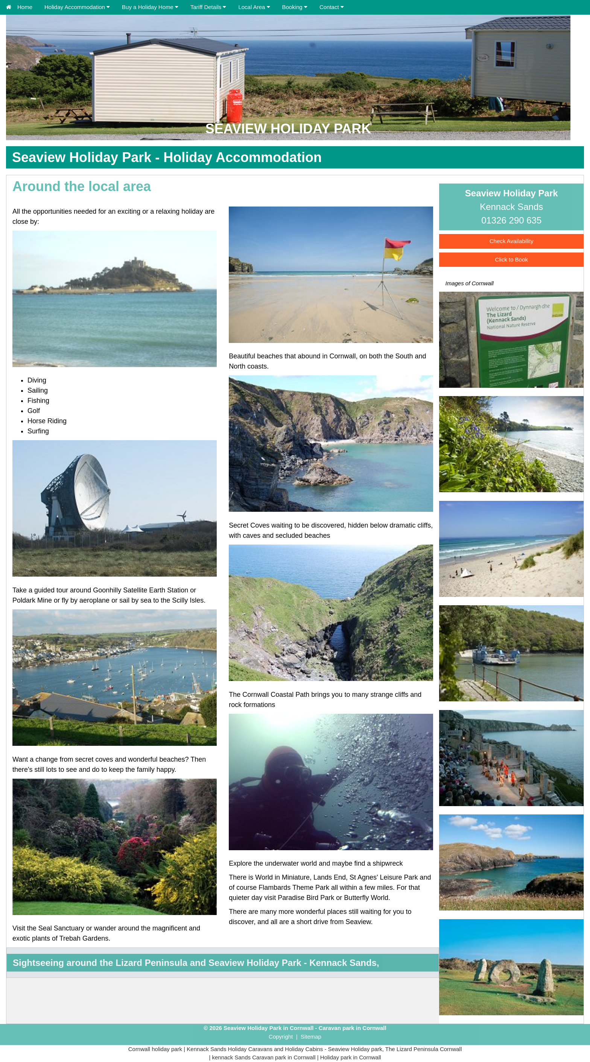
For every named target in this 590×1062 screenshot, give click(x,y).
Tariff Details (208, 7)
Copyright (281, 1036)
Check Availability (511, 241)
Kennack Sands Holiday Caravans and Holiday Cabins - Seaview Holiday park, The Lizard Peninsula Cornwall (324, 1049)
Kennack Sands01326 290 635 (511, 206)
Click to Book (511, 259)
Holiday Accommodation (74, 7)
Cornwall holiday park (155, 1049)
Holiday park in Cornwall (350, 1057)
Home (19, 7)
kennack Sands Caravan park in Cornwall (263, 1057)
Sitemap (311, 1036)
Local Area (254, 7)
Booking (294, 7)
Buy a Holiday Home (147, 7)
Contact (331, 7)
